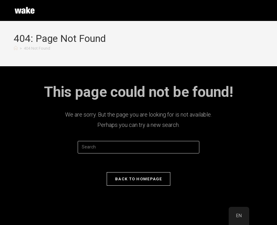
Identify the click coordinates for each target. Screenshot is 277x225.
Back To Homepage (138, 179)
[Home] (16, 48)
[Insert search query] (138, 147)
